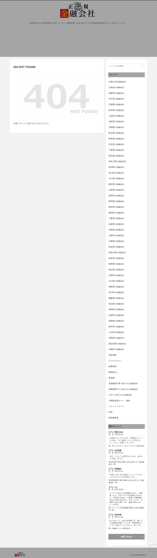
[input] (126, 66)
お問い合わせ (126, 537)
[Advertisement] (78, 41)
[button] (142, 66)
